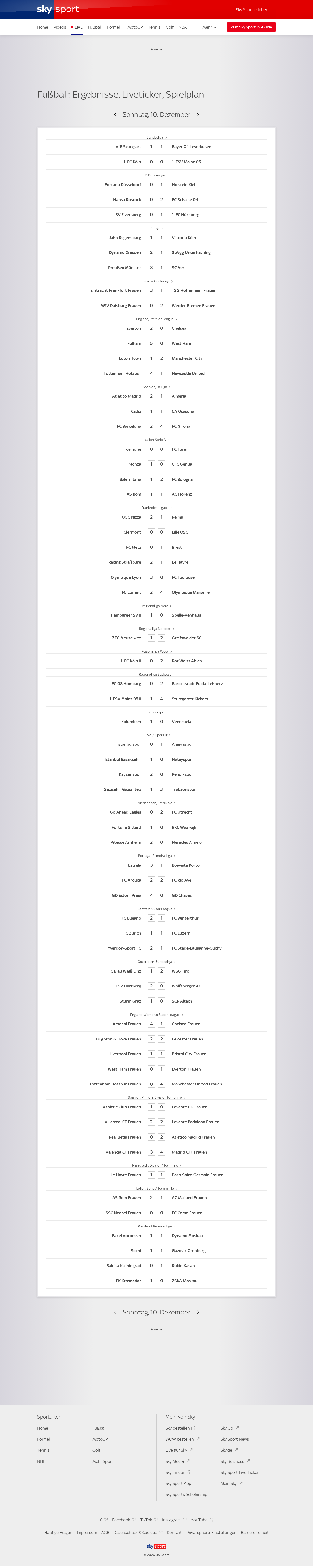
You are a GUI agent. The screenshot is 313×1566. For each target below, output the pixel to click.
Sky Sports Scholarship (186, 1494)
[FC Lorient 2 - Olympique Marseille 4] (156, 592)
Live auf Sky (178, 1451)
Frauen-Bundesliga (155, 281)
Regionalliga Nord (155, 606)
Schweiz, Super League (155, 909)
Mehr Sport (102, 1461)
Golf (170, 27)
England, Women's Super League (155, 1015)
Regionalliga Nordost (155, 629)
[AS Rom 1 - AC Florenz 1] (156, 494)
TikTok (148, 1520)
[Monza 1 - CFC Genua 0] (156, 464)
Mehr (209, 27)
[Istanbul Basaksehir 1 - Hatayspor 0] (156, 759)
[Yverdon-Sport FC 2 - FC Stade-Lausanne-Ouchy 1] (156, 948)
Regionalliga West (155, 651)
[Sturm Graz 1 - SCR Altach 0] (156, 1001)
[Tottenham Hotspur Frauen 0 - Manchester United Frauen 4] (156, 1084)
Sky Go (229, 1429)
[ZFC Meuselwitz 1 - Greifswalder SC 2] (156, 638)
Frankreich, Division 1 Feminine (155, 1165)
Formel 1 (114, 27)
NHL (41, 1461)
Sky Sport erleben (252, 9)
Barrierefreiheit (255, 1532)
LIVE (79, 27)
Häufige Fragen (58, 1532)
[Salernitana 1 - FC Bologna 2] (156, 479)
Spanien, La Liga (155, 387)
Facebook (123, 1520)
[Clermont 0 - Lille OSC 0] (156, 532)
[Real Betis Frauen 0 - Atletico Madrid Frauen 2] (156, 1137)
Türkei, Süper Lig (155, 735)
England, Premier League (155, 319)
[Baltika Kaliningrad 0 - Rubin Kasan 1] (156, 1266)
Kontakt (174, 1532)
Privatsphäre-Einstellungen (211, 1532)
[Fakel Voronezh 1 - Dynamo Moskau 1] (156, 1235)
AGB (105, 1532)
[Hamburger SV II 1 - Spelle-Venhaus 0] (156, 615)
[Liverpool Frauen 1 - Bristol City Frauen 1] (156, 1054)
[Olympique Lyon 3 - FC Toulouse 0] (156, 577)
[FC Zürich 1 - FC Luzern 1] (156, 933)
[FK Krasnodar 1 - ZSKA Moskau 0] (156, 1280)
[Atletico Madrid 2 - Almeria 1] (156, 396)
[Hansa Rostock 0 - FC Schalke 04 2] (156, 199)
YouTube (201, 1520)
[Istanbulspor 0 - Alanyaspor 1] (156, 744)
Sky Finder (177, 1473)
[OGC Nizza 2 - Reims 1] (156, 517)
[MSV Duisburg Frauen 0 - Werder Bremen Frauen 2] (156, 305)
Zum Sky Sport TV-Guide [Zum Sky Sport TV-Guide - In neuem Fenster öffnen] (251, 27)
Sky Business (234, 1462)
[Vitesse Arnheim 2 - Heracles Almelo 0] (156, 842)
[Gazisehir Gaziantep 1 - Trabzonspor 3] (156, 789)
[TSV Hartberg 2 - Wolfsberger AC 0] (156, 986)
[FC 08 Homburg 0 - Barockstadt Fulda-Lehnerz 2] (156, 684)
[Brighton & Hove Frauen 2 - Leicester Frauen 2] (156, 1039)
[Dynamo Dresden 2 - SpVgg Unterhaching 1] (156, 252)
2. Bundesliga (155, 175)
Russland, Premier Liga (155, 1226)
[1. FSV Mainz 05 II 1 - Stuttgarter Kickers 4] (156, 698)
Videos (60, 27)
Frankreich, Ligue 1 (155, 508)
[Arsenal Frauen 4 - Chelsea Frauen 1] (156, 1024)
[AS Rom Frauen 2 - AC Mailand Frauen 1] (156, 1198)
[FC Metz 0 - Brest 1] (156, 547)
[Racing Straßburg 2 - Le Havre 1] (156, 562)
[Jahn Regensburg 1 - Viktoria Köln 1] (156, 237)
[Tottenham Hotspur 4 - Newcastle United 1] (156, 373)
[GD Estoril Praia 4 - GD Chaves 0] (156, 895)
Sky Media (177, 1462)
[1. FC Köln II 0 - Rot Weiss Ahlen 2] (156, 661)
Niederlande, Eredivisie (155, 803)
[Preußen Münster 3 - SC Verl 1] (156, 267)
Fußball (95, 27)
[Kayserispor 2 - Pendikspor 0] (156, 774)
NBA (183, 27)
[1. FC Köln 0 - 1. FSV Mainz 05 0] (156, 162)
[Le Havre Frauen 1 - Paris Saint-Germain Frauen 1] (156, 1175)
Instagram (173, 1520)
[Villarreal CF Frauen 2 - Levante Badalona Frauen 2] (156, 1122)
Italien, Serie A (155, 440)
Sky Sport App (178, 1483)
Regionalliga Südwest (155, 674)
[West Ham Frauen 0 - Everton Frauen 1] (156, 1069)
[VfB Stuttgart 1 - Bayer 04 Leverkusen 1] (156, 147)
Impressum (87, 1532)
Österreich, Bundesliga (155, 962)
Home (42, 27)
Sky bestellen (180, 1429)
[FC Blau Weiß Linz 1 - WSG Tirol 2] (156, 971)
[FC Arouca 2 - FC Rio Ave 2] (156, 880)
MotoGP (135, 27)
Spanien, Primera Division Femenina (155, 1097)
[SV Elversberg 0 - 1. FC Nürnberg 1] (156, 215)
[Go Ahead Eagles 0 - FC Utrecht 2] (156, 812)
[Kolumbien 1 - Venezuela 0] (156, 721)
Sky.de (228, 1451)
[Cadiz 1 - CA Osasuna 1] (156, 411)
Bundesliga (155, 137)
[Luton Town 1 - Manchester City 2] (156, 358)
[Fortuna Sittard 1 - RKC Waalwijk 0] (156, 827)
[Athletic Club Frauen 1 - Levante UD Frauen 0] (156, 1107)
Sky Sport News (235, 1439)
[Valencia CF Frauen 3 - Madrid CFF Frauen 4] (156, 1152)
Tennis (154, 27)
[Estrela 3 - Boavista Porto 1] (156, 865)
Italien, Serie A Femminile (155, 1188)
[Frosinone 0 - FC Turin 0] (156, 449)
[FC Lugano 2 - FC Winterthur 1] (156, 918)
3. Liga (155, 228)
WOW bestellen (182, 1440)
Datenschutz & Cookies (137, 1533)
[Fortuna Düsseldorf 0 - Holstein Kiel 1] (156, 184)
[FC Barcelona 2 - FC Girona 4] (156, 426)
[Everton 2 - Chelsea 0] (156, 328)
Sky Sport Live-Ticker (239, 1472)
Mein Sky (231, 1484)
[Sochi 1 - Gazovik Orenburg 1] (156, 1250)
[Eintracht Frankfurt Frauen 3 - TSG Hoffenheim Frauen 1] (156, 290)
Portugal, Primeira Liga (155, 856)
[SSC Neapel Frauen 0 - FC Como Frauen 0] (156, 1212)
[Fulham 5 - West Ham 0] (156, 343)
